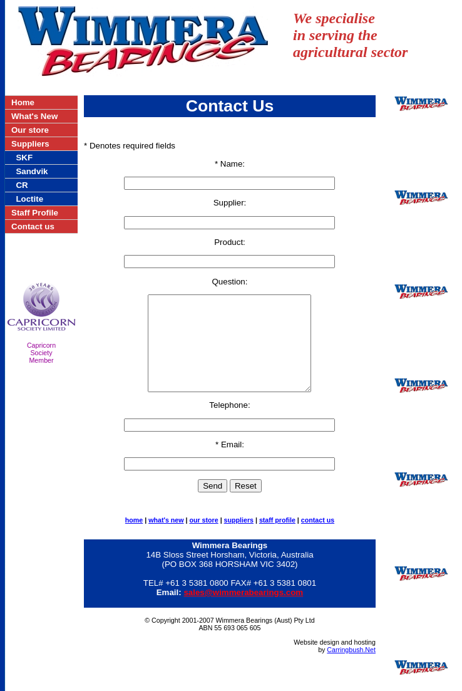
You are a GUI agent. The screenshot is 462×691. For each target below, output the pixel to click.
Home (22, 102)
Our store (30, 130)
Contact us (32, 226)
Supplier (228, 202)
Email (231, 463)
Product (228, 242)
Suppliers (30, 143)
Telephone (228, 424)
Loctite (29, 199)
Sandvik (32, 171)
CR (22, 185)
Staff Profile (34, 212)
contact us (317, 539)
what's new (165, 539)
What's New (34, 116)
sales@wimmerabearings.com (243, 611)
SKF (24, 157)
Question (228, 281)
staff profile (277, 539)
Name (231, 164)
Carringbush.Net (351, 668)
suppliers (239, 539)
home (134, 539)
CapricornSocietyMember (41, 352)
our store (203, 539)
